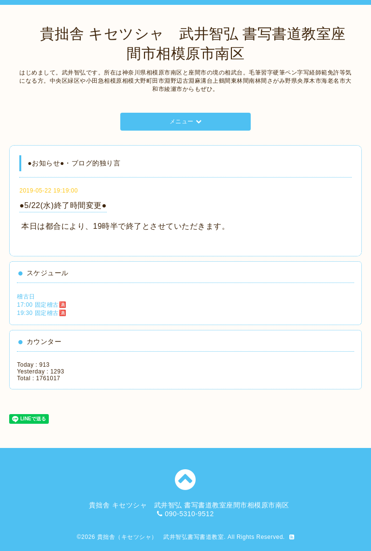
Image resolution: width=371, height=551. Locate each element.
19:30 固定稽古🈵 (41, 313)
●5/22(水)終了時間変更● (63, 205)
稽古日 (26, 296)
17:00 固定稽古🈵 (41, 304)
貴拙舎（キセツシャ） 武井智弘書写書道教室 (160, 537)
